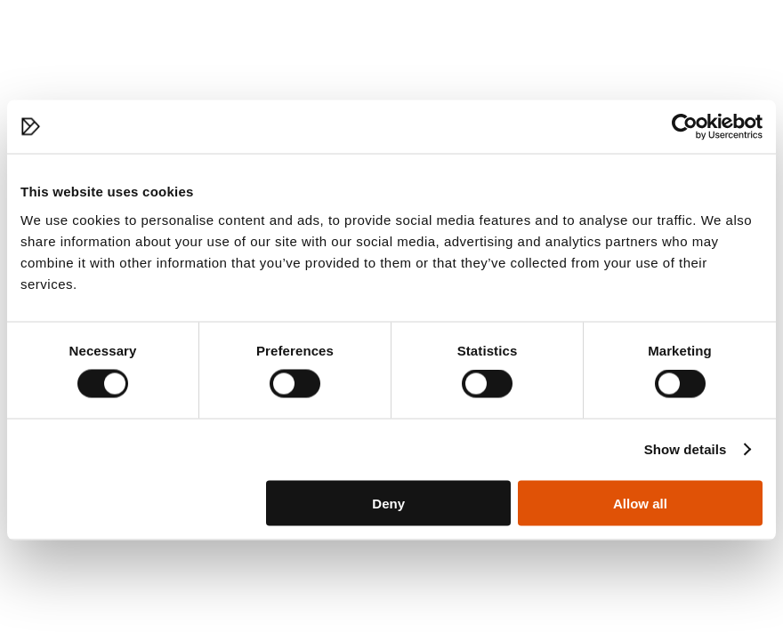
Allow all (640, 502)
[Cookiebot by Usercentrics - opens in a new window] (685, 127)
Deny (388, 502)
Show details (685, 449)
